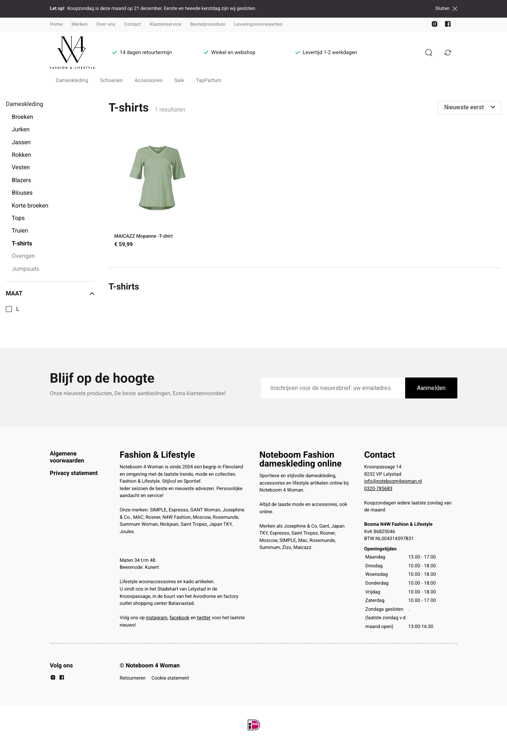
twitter (204, 618)
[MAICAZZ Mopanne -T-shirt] (157, 191)
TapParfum (208, 81)
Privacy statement (74, 472)
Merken (79, 24)
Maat (50, 293)
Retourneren (133, 678)
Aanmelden (431, 387)
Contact (132, 24)
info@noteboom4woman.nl (393, 481)
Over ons (105, 24)
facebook (179, 618)
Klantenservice (165, 24)
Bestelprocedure (207, 24)
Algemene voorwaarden (67, 457)
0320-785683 (378, 489)
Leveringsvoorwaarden (258, 24)
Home (56, 24)
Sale (179, 81)
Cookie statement (170, 678)
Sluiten (446, 8)
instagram (156, 618)
